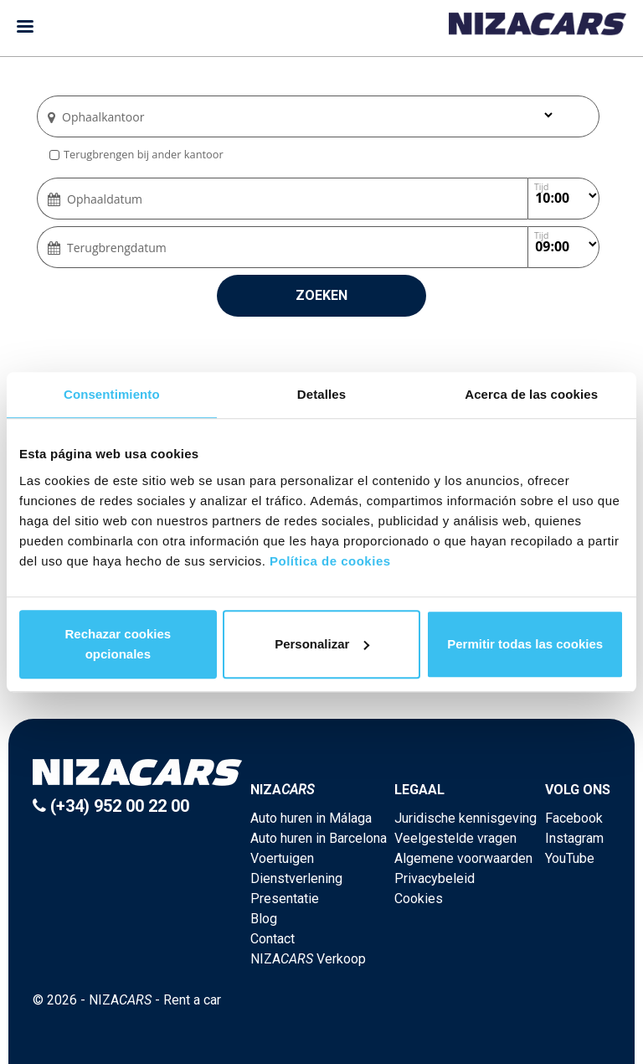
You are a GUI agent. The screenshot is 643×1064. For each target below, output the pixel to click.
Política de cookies (330, 561)
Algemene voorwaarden (463, 858)
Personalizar (322, 644)
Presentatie (284, 898)
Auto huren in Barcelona (318, 838)
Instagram (574, 838)
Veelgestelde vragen (455, 838)
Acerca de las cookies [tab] (531, 394)
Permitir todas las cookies (525, 644)
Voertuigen (282, 858)
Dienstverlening (296, 878)
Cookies (418, 898)
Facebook (574, 818)
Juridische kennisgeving (465, 818)
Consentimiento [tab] (112, 394)
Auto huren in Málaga (311, 818)
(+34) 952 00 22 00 (111, 806)
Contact (272, 939)
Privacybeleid (434, 878)
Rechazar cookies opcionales (117, 644)
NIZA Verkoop (308, 959)
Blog (263, 919)
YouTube (569, 858)
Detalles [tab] (321, 394)
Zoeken (321, 295)
